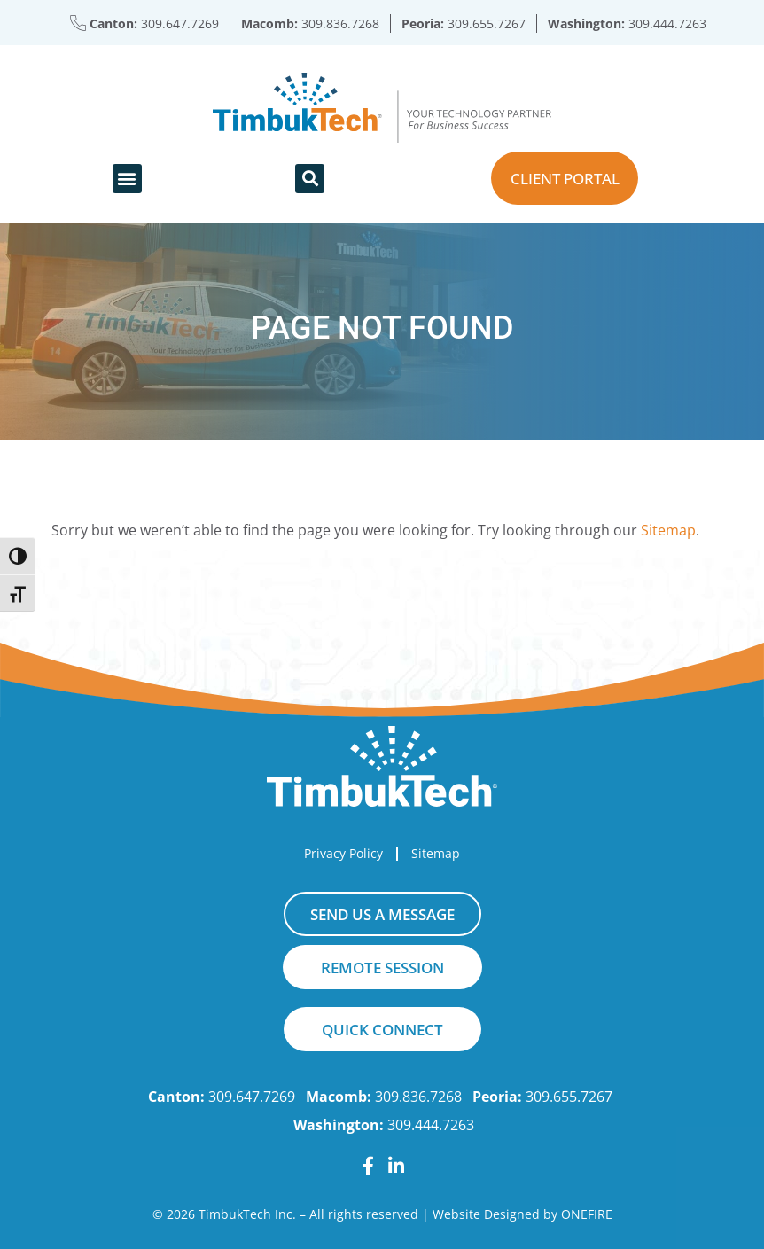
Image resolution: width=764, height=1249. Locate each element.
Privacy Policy (343, 853)
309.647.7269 (180, 23)
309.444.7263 (667, 23)
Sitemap (668, 530)
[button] (127, 178)
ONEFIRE (586, 1214)
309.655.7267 (487, 23)
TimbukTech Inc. (247, 1214)
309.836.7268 (340, 23)
